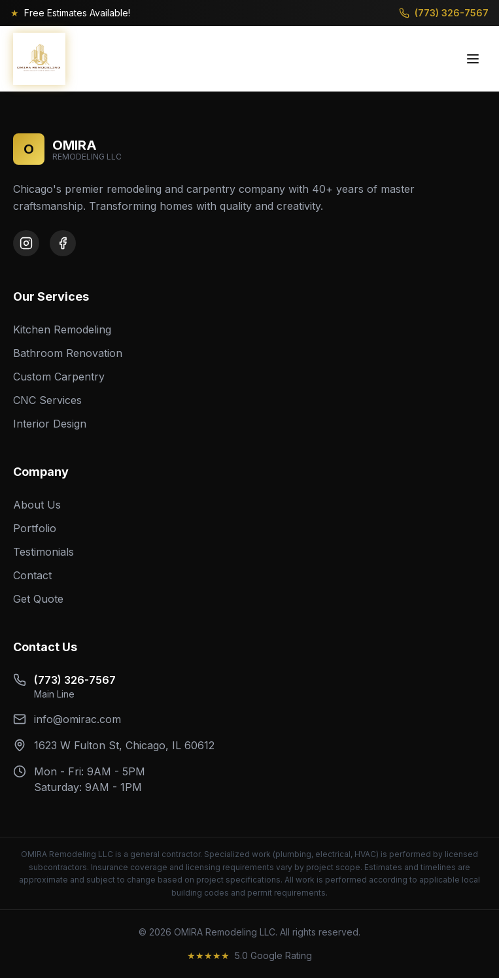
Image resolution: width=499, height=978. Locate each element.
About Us (37, 504)
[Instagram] (26, 243)
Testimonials (43, 551)
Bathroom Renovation (67, 353)
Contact (32, 575)
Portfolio (34, 528)
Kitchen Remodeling (62, 329)
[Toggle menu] (473, 59)
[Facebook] (63, 243)
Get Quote (38, 598)
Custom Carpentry (59, 376)
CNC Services (47, 400)
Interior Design (49, 423)
